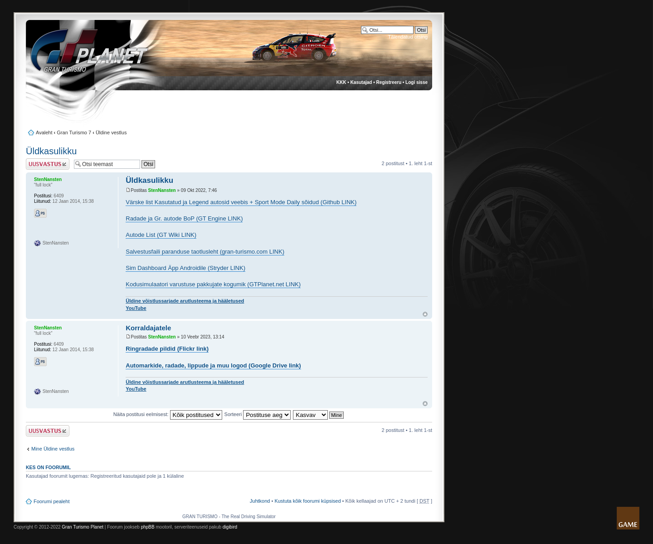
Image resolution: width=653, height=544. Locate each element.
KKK (341, 82)
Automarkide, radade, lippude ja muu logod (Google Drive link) (213, 365)
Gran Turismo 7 (74, 132)
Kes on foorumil (48, 467)
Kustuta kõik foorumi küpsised (307, 501)
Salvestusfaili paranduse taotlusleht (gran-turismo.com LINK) (205, 251)
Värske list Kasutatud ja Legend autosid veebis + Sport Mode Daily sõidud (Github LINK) (241, 202)
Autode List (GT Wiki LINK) (161, 234)
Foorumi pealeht (52, 501)
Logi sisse (416, 82)
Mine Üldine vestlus (52, 448)
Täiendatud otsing (408, 36)
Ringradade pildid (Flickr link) (167, 348)
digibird (230, 526)
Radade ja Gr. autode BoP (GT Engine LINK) (184, 218)
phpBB (148, 526)
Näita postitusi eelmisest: (167, 414)
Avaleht (44, 132)
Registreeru (388, 82)
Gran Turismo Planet (82, 526)
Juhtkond (260, 501)
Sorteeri (257, 414)
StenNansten (162, 190)
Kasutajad (361, 82)
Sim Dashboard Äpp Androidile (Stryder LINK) (185, 268)
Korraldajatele (148, 328)
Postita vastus (47, 164)
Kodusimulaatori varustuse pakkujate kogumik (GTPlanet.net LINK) (213, 284)
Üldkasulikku (51, 151)
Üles (425, 314)
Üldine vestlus (111, 132)
